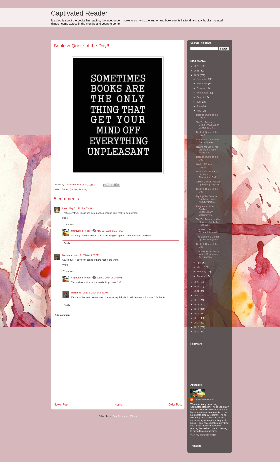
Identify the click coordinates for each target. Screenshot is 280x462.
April (199, 262)
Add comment (63, 315)
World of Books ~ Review (205, 165)
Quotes (73, 189)
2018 (197, 304)
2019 (197, 300)
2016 (197, 313)
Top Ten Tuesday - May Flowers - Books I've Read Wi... (208, 222)
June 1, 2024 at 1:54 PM (109, 277)
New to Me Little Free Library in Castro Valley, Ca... (207, 149)
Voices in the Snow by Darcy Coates (207, 141)
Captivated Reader (79, 13)
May (199, 110)
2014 (197, 322)
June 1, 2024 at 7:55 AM (86, 255)
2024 (197, 75)
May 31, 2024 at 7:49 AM (81, 208)
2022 (197, 286)
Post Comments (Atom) (125, 416)
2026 (197, 66)
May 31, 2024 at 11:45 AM (110, 230)
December (202, 79)
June (199, 106)
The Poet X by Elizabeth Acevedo (207, 231)
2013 (197, 327)
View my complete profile (203, 435)
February (202, 271)
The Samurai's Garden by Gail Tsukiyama (207, 238)
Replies (70, 224)
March (200, 267)
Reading (82, 189)
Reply (65, 217)
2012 (197, 331)
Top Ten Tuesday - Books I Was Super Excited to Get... (207, 125)
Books (65, 189)
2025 (197, 70)
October (201, 88)
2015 (197, 318)
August (201, 97)
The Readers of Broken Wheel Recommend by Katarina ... (208, 254)
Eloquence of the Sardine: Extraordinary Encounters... (205, 210)
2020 (197, 295)
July (199, 101)
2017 (197, 309)
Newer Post (61, 404)
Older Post (175, 404)
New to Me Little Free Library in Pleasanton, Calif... (207, 174)
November (202, 83)
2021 (197, 291)
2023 (197, 282)
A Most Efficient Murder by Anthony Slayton (208, 183)
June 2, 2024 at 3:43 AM (95, 292)
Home (118, 404)
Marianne (67, 255)
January (201, 276)
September (203, 92)
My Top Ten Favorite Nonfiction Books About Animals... (206, 199)
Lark (65, 208)
